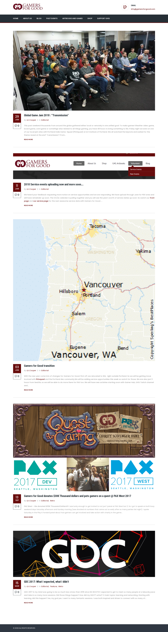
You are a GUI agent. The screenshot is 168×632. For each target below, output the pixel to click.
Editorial (45, 120)
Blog (39, 18)
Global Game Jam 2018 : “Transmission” (46, 115)
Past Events (51, 18)
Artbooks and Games (72, 18)
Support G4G (103, 18)
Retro (52, 500)
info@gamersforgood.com (143, 9)
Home (15, 18)
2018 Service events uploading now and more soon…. (54, 184)
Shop (89, 18)
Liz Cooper (31, 120)
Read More (28, 139)
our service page (40, 201)
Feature (53, 586)
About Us (27, 18)
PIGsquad (40, 379)
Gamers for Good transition (39, 365)
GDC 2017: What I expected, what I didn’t (46, 581)
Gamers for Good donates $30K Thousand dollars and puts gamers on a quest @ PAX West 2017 (77, 496)
